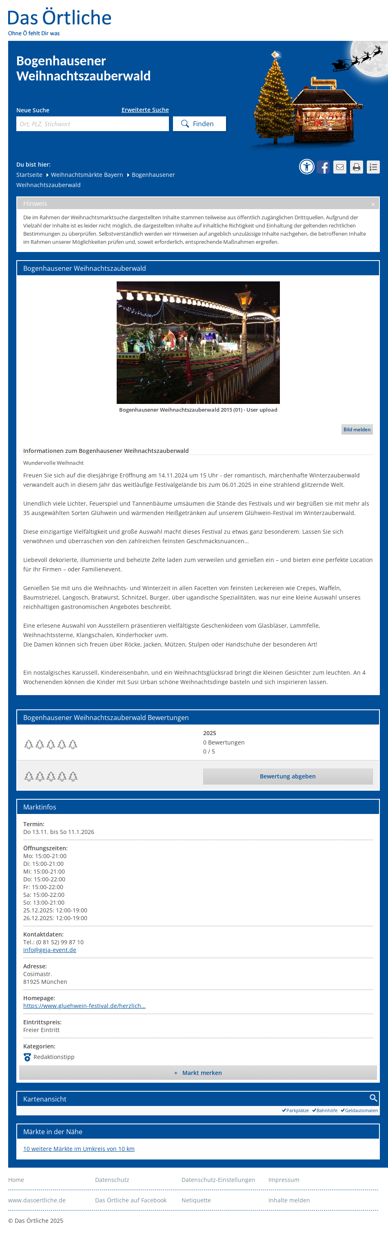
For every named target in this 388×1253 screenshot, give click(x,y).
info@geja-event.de (49, 950)
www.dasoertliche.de (37, 1200)
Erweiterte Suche (145, 110)
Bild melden (357, 429)
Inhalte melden (289, 1200)
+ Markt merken (198, 1073)
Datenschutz (112, 1180)
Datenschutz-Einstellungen (218, 1180)
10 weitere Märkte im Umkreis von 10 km (79, 1149)
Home (16, 1180)
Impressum (283, 1180)
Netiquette (196, 1200)
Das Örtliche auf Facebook (130, 1200)
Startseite (29, 174)
